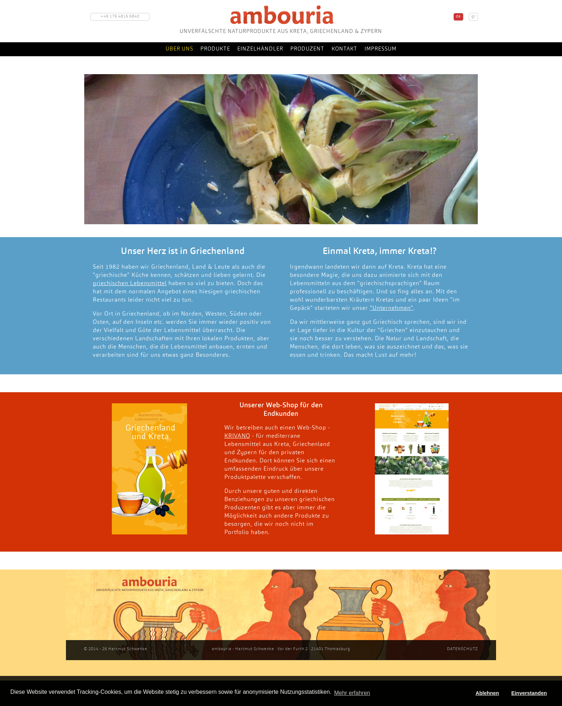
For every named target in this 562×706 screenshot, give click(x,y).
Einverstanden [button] (529, 693)
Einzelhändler (260, 49)
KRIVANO (237, 436)
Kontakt (344, 49)
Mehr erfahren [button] (352, 693)
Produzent (307, 49)
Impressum (380, 49)
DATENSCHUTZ (462, 649)
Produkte (215, 49)
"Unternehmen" (391, 308)
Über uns (179, 49)
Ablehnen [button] (487, 693)
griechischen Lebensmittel (130, 284)
